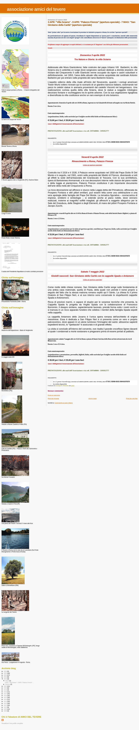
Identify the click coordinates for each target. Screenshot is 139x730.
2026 (5, 671)
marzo (7, 680)
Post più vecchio (131, 398)
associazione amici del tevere (36, 9)
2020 (5, 688)
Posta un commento (54, 395)
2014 (5, 699)
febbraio (7, 684)
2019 (5, 690)
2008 (5, 711)
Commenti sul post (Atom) (64, 403)
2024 (5, 675)
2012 (5, 703)
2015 (5, 697)
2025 (5, 673)
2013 (5, 701)
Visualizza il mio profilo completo (12, 723)
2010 (5, 707)
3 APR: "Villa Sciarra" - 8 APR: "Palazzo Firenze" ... (19, 682)
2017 (5, 693)
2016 (5, 695)
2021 (5, 686)
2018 (5, 692)
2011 (5, 705)
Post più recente (53, 398)
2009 (5, 709)
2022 (5, 679)
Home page (92, 398)
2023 (5, 677)
